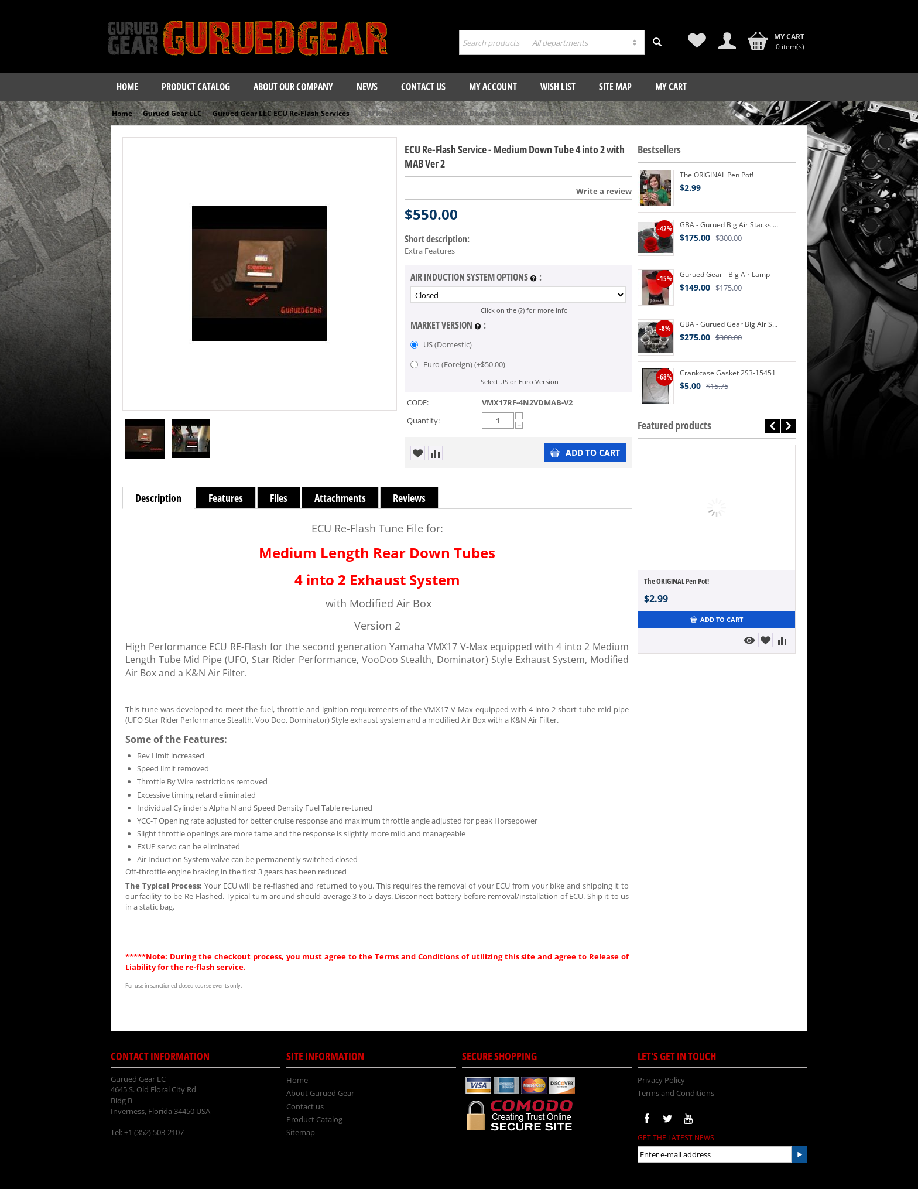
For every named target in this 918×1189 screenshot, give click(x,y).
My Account (493, 86)
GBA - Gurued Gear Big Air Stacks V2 (729, 324)
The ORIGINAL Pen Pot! (716, 175)
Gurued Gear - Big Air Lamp (725, 274)
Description (158, 498)
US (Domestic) (442, 344)
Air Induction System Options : (476, 278)
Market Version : (448, 326)
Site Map (615, 86)
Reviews (409, 498)
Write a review (604, 191)
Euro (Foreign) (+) (457, 364)
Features (225, 498)
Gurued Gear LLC (172, 113)
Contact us (423, 86)
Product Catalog (196, 86)
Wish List (558, 86)
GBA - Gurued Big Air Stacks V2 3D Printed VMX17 (729, 225)
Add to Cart (585, 452)
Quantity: (423, 420)
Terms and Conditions (676, 1093)
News (367, 86)
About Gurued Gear (320, 1093)
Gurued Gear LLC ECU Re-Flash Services (281, 113)
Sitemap (300, 1132)
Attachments (340, 498)
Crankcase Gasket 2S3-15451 (728, 373)
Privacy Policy (661, 1080)
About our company (293, 86)
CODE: (418, 402)
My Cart (671, 86)
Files (278, 498)
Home (127, 86)
